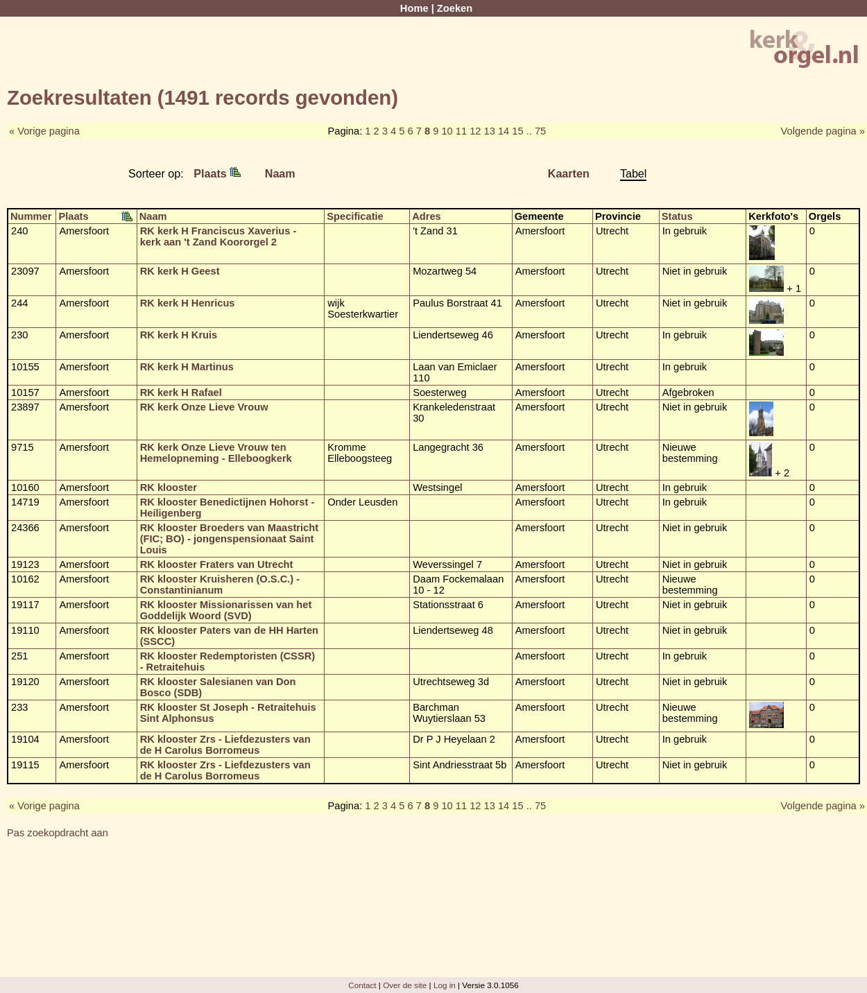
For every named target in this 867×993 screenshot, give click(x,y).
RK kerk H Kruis (179, 334)
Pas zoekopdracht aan (57, 832)
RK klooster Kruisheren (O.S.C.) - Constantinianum (220, 584)
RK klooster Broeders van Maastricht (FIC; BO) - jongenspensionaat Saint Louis (229, 538)
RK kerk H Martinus (187, 366)
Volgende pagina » (823, 131)
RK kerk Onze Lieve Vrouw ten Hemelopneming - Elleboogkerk (216, 453)
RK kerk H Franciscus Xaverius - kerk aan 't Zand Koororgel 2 (218, 236)
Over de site (405, 985)
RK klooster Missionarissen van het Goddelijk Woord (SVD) (226, 610)
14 (503, 131)
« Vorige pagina (44, 131)
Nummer (30, 216)
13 (489, 131)
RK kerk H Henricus (187, 303)
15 (517, 131)
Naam (280, 173)
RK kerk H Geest (180, 271)
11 (461, 131)
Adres (426, 216)
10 (446, 131)
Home (414, 8)
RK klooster (168, 487)
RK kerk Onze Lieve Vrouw (204, 407)
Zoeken (454, 8)
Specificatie (355, 216)
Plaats (217, 173)
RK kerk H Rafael (181, 392)
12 (475, 131)
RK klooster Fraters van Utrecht (216, 564)
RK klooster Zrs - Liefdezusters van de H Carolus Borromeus (225, 745)
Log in (445, 985)
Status (677, 216)
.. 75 (536, 131)
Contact (362, 985)
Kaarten (569, 173)
